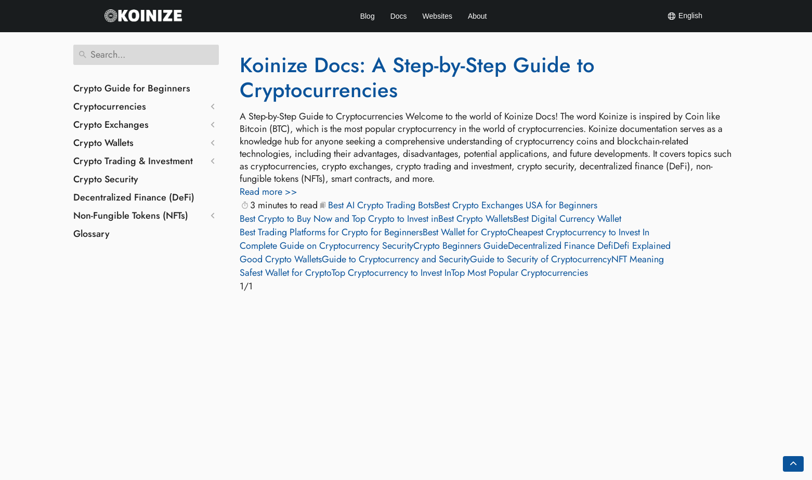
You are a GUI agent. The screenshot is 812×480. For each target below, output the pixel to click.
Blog (367, 16)
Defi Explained (642, 245)
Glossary (91, 234)
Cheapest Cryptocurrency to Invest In (578, 232)
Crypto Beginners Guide (460, 245)
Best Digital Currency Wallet (567, 218)
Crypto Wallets (103, 143)
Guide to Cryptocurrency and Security (396, 259)
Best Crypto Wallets (475, 218)
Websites (437, 16)
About (477, 16)
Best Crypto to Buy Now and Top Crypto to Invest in (339, 218)
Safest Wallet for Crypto (286, 272)
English (684, 16)
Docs (398, 16)
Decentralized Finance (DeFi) (133, 197)
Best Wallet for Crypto (465, 232)
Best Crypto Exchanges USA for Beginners (515, 205)
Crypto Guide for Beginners (131, 88)
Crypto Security (105, 179)
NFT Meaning (637, 259)
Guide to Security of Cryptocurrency (540, 259)
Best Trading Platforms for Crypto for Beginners (331, 232)
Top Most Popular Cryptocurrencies (519, 272)
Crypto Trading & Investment (133, 161)
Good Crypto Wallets (281, 259)
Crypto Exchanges (111, 124)
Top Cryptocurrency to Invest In (391, 272)
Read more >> (268, 191)
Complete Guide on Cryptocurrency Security (326, 245)
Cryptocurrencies (109, 106)
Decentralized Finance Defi (560, 245)
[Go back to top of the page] (793, 464)
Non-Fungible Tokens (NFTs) (130, 215)
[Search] (146, 55)
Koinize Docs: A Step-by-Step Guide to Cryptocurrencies (417, 77)
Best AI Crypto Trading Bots (381, 205)
